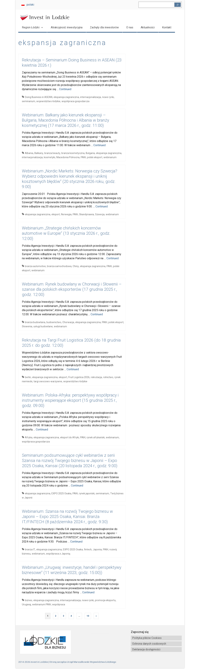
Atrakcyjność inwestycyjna (66, 27)
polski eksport (94, 157)
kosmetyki (49, 157)
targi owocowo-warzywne (48, 381)
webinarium (110, 157)
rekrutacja (96, 377)
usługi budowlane (43, 326)
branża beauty (52, 153)
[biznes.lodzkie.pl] (43, 642)
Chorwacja (68, 322)
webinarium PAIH (41, 604)
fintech (88, 549)
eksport (55, 214)
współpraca (58, 604)
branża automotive (35, 266)
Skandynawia (86, 214)
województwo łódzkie (48, 101)
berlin (28, 377)
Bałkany (38, 153)
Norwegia (66, 214)
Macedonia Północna (67, 157)
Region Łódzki (32, 27)
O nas (129, 27)
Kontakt (166, 27)
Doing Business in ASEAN (38, 97)
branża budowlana (35, 322)
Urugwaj (26, 604)
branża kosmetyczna (73, 153)
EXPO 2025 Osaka (61, 493)
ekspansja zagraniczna (66, 97)
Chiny (76, 266)
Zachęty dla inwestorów (104, 27)
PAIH (83, 157)
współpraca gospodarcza (75, 101)
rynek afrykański (96, 437)
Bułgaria (90, 153)
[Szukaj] (177, 4)
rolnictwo (108, 377)
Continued (65, 89)
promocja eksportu (105, 600)
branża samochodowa (59, 266)
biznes (28, 600)
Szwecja (100, 214)
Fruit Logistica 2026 (79, 377)
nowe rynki (108, 97)
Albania (29, 153)
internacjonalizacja (90, 97)
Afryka (28, 437)
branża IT (30, 549)
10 (88, 616)
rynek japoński (87, 493)
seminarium (28, 101)
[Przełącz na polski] (28, 4)
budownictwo (53, 322)
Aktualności (148, 27)
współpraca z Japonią (58, 553)
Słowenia (27, 326)
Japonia (97, 549)
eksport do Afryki (69, 437)
